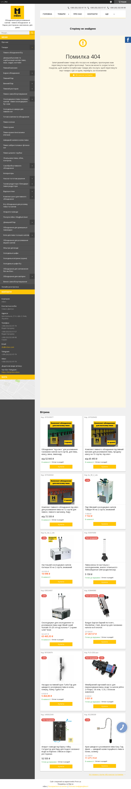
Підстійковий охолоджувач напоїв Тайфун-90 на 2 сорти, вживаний (100, 508)
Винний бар (8, 83)
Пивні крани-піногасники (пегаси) (14, 133)
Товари (5, 47)
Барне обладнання (11, 73)
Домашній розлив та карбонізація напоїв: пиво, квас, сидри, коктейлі (14, 60)
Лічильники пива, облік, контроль (13, 159)
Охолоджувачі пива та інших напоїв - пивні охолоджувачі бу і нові (15, 101)
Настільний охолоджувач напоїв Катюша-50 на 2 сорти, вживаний (57, 566)
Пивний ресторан (10, 88)
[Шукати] (32, 33)
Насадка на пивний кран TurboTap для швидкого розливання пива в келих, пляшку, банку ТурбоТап (59, 687)
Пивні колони (9, 122)
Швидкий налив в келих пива (15, 140)
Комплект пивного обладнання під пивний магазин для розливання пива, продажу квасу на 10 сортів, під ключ (104, 451)
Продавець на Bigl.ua (65, 784)
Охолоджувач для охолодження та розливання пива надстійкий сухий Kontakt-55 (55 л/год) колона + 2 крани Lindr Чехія (59, 626)
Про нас (5, 42)
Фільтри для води (10, 248)
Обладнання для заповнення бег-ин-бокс (15, 270)
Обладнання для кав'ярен (14, 276)
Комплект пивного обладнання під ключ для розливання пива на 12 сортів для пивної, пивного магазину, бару (60, 509)
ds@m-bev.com (8, 347)
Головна (47, 14)
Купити (61, 466)
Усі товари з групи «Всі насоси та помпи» (106, 774)
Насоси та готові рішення (14, 178)
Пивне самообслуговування (15, 94)
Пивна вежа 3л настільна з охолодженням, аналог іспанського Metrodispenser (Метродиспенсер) (101, 567)
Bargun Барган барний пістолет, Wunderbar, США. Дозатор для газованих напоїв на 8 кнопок (103, 625)
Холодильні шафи (10, 253)
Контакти (92, 14)
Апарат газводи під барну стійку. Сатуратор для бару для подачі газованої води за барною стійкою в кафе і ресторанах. (61, 750)
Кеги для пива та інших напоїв (16, 235)
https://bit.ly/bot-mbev (11, 372)
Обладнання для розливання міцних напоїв (15, 241)
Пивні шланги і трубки (12, 153)
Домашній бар (9, 222)
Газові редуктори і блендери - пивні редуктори (16, 185)
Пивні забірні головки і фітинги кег (16, 146)
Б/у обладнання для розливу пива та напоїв (15, 205)
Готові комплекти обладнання (16, 117)
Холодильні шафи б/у (12, 263)
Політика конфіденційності (78, 786)
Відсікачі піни (9, 191)
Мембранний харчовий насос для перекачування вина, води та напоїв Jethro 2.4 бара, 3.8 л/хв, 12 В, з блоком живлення (104, 688)
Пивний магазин (10, 68)
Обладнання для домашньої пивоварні (15, 228)
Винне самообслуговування (15, 281)
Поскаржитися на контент (57, 786)
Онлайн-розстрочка (10, 287)
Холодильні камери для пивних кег (13, 110)
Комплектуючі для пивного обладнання (14, 197)
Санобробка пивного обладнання (12, 166)
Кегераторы (8, 173)
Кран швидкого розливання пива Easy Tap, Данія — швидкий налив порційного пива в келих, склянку (104, 749)
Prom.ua (78, 782)
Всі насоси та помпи (84, 75)
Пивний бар (8, 78)
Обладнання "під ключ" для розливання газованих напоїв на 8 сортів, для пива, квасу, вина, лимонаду (60, 451)
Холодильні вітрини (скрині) (15, 258)
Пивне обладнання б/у (13, 52)
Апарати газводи (10, 212)
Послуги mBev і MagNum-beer (15, 217)
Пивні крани (8, 127)
